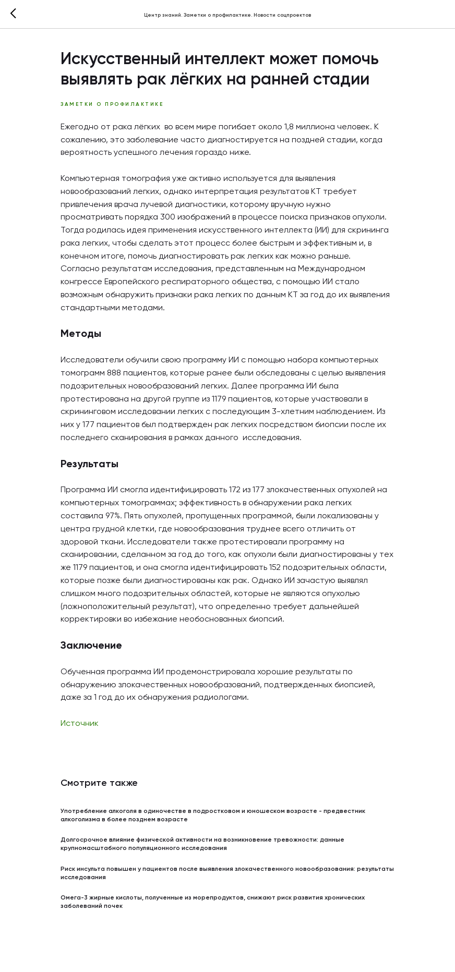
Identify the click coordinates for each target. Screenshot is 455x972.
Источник (80, 724)
